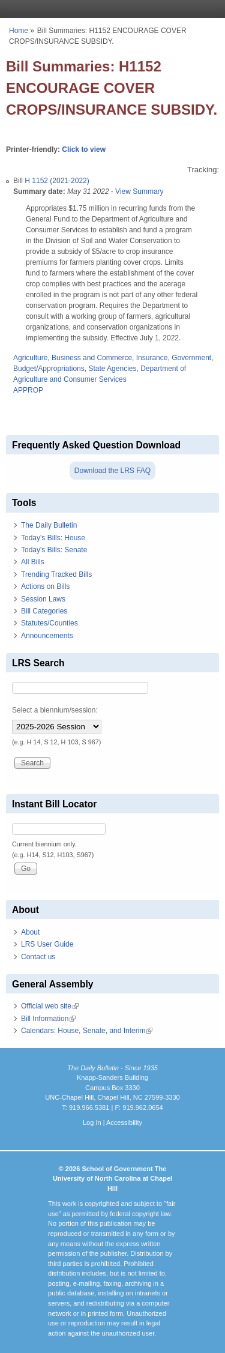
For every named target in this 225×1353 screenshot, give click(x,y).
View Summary (139, 191)
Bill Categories (44, 611)
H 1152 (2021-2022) (57, 180)
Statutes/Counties (49, 623)
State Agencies (112, 368)
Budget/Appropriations (49, 368)
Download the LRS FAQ (112, 470)
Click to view (84, 149)
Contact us (38, 957)
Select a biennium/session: (55, 710)
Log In (92, 1122)
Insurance (152, 358)
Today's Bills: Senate (54, 550)
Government (191, 358)
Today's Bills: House (53, 538)
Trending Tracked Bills (56, 574)
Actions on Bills (45, 586)
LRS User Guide (47, 944)
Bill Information (48, 1018)
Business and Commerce (92, 358)
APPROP (28, 390)
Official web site (50, 1006)
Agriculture (30, 358)
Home (18, 30)
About (30, 932)
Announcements (47, 635)
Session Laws (43, 599)
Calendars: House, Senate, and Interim (86, 1030)
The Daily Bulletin (49, 525)
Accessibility (124, 1122)
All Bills (32, 562)
